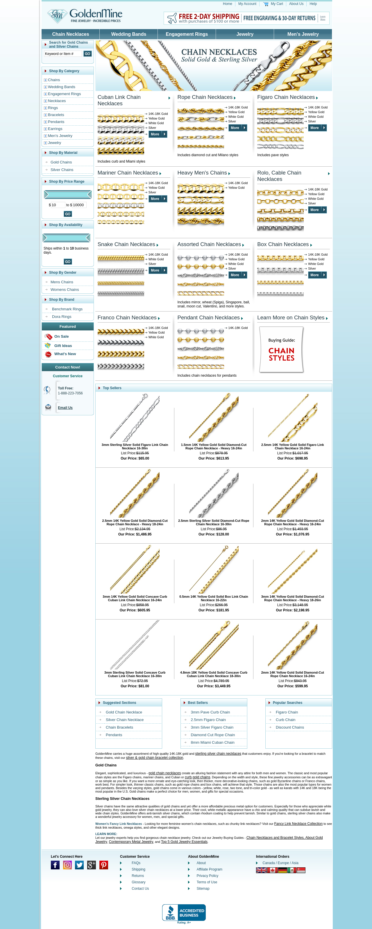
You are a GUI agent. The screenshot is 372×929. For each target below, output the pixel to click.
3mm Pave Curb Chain (210, 712)
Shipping (138, 869)
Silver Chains (62, 170)
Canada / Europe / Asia (280, 863)
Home (227, 4)
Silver (152, 127)
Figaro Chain (287, 712)
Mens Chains (62, 282)
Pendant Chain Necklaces (209, 317)
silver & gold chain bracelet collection (154, 758)
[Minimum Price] (58, 205)
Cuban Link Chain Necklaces (119, 100)
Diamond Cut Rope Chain (213, 735)
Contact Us (140, 889)
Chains (54, 80)
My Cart (277, 4)
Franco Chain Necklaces (127, 317)
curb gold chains (197, 777)
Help (313, 4)
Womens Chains (65, 289)
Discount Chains (290, 727)
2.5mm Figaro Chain (208, 720)
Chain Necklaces (70, 34)
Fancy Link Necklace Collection (298, 824)
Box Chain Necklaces (283, 244)
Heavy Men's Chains (202, 173)
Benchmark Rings (67, 309)
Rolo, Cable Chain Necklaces (279, 176)
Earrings (55, 129)
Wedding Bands (128, 34)
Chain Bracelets (119, 727)
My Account (247, 4)
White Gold (156, 123)
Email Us (65, 408)
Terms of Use (207, 882)
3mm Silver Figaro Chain (212, 727)
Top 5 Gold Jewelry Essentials (184, 842)
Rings (53, 108)
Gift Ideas (63, 346)
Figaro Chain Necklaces (286, 97)
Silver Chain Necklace (125, 720)
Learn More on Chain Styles (290, 317)
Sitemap (203, 889)
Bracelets (56, 115)
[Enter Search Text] (63, 54)
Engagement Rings (187, 34)
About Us (296, 4)
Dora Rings (61, 316)
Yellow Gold (157, 118)
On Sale (61, 336)
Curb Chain (285, 720)
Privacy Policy (208, 876)
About (201, 863)
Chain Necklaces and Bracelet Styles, (275, 838)
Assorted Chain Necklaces (209, 244)
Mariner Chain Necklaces (128, 173)
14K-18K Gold (158, 113)
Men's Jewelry (303, 34)
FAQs (136, 863)
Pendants (56, 122)
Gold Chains (61, 162)
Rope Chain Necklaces (205, 97)
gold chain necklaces (165, 773)
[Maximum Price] (79, 205)
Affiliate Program (209, 869)
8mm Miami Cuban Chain (213, 742)
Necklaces (57, 101)
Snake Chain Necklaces (126, 244)
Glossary (138, 882)
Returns (138, 876)
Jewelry (245, 34)
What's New (65, 354)
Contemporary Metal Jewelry (131, 842)
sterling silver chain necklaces (218, 754)
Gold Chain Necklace (124, 712)
